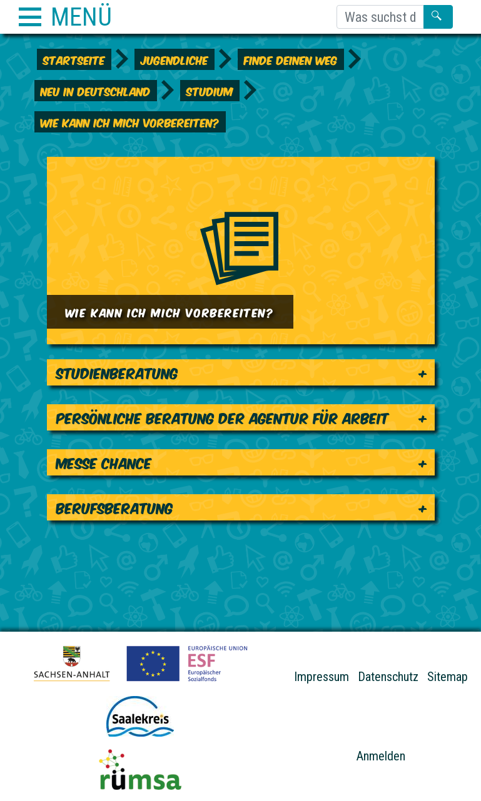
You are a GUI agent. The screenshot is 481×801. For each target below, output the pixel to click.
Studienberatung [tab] (117, 372)
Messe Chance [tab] (104, 462)
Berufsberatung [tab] (114, 507)
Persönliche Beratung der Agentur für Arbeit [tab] (222, 417)
